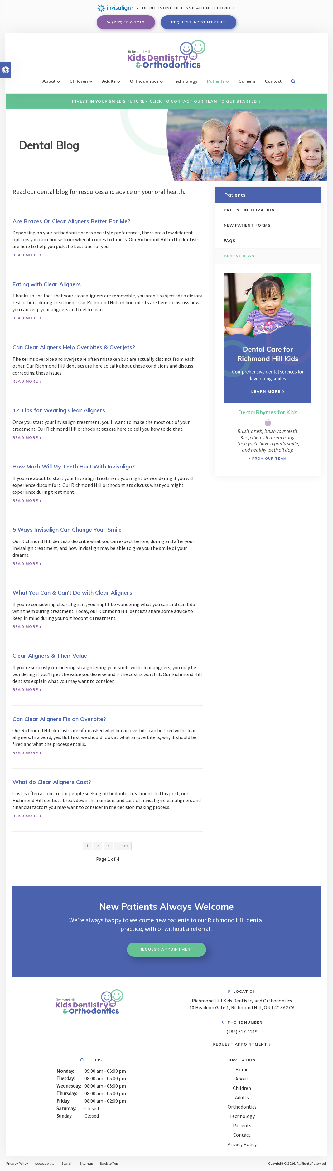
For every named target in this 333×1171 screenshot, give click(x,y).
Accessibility (45, 1163)
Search (67, 1163)
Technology (185, 83)
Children (79, 83)
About (49, 83)
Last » (123, 846)
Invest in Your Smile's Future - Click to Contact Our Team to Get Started (164, 101)
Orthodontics (144, 83)
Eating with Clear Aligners (46, 284)
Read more (25, 254)
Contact (273, 83)
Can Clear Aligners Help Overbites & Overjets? (73, 347)
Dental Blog (239, 256)
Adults (109, 83)
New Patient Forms (247, 225)
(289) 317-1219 (128, 22)
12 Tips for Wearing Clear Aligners (58, 410)
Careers (247, 83)
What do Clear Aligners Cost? (51, 782)
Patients (215, 83)
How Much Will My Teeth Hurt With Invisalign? (73, 466)
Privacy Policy (242, 1144)
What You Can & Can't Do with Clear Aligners (72, 592)
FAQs (230, 240)
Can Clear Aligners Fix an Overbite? (59, 719)
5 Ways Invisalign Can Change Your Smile (67, 529)
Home (242, 1069)
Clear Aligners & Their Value (49, 655)
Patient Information (250, 210)
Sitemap (86, 1163)
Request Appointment (198, 22)
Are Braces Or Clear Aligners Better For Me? (71, 221)
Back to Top (109, 1163)
